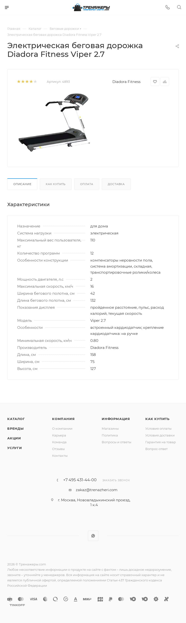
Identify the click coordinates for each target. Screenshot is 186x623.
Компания (63, 419)
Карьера (59, 435)
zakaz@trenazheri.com (96, 490)
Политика (110, 435)
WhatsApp (93, 536)
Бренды (15, 428)
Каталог (16, 419)
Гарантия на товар (160, 442)
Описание (22, 184)
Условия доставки (160, 435)
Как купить (56, 184)
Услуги (14, 448)
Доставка (116, 184)
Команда (59, 442)
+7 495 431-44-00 (80, 480)
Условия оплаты (158, 428)
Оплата (86, 184)
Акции (14, 438)
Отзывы (58, 449)
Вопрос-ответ (156, 449)
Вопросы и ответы (116, 442)
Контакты (60, 456)
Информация (116, 419)
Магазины (110, 428)
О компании (62, 428)
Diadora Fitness (126, 81)
